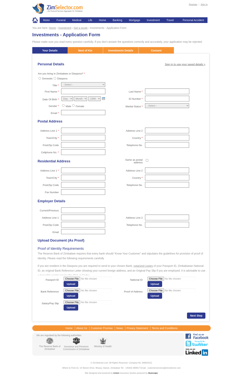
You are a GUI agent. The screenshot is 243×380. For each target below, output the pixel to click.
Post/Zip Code (51, 145)
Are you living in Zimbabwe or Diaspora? (61, 73)
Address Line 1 (49, 130)
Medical (76, 20)
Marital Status (134, 106)
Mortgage (134, 20)
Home (36, 20)
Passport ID (52, 279)
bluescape (153, 373)
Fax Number (52, 192)
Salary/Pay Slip (50, 303)
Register (193, 4)
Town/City (52, 138)
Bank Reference (50, 291)
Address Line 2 (134, 130)
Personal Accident (193, 20)
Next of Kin (85, 50)
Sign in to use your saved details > (185, 64)
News (119, 328)
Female (80, 106)
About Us (81, 328)
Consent (156, 50)
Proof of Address (133, 291)
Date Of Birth (51, 99)
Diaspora (62, 78)
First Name (52, 91)
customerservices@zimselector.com (164, 368)
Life (90, 20)
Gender (54, 106)
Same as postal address (134, 161)
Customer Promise (102, 328)
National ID (136, 279)
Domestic (47, 78)
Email (55, 113)
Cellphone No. (50, 152)
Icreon (116, 373)
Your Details (50, 50)
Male (68, 106)
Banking (117, 20)
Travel (170, 20)
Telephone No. (134, 145)
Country (137, 138)
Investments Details (120, 50)
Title (55, 85)
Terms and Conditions (164, 328)
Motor (46, 20)
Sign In (204, 4)
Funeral (61, 20)
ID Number (136, 98)
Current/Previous (49, 210)
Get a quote (81, 27)
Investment (153, 20)
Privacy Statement (137, 328)
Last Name (136, 91)
